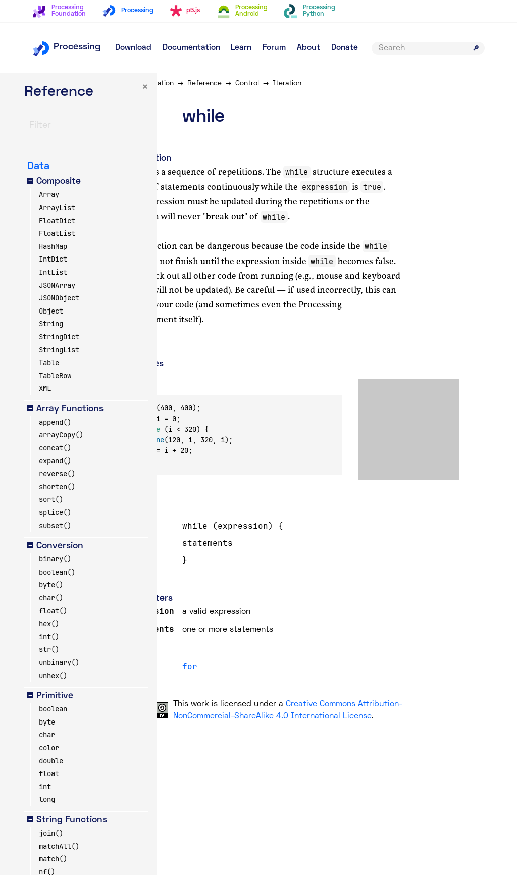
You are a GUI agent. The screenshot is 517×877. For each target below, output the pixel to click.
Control (273, 83)
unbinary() (59, 663)
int (45, 788)
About (308, 47)
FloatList (57, 234)
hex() (49, 625)
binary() (55, 560)
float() (53, 611)
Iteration (312, 83)
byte (47, 723)
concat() (55, 449)
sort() (51, 500)
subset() (55, 526)
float (49, 775)
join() (51, 834)
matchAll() (59, 847)
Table (49, 364)
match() (53, 860)
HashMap (53, 247)
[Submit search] (476, 48)
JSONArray (57, 286)
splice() (55, 514)
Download (133, 47)
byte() (51, 586)
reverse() (57, 475)
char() (51, 599)
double (51, 761)
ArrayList (57, 209)
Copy (168, 386)
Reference (230, 83)
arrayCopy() (61, 436)
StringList (59, 350)
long (47, 800)
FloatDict (57, 221)
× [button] (118, 89)
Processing (66, 47)
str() (49, 650)
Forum (274, 47)
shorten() (57, 488)
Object (51, 312)
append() (55, 423)
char (47, 736)
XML (45, 389)
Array (49, 195)
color (49, 749)
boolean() (57, 573)
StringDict (59, 338)
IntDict (53, 260)
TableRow (55, 377)
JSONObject (59, 299)
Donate (344, 47)
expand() (55, 462)
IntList (53, 273)
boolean (53, 710)
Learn (241, 47)
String (51, 325)
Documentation (191, 47)
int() (49, 638)
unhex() (53, 676)
